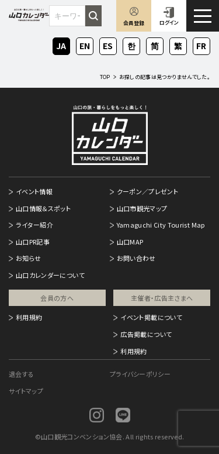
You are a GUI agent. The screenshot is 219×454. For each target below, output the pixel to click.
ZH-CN (154, 47)
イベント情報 (34, 191)
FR (201, 44)
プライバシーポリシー (140, 374)
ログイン (169, 22)
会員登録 (133, 23)
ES (108, 44)
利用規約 (29, 317)
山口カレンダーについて (50, 275)
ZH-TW (178, 47)
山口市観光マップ (142, 208)
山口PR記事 (33, 241)
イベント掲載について (151, 317)
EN (85, 44)
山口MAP (130, 241)
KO (131, 44)
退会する (21, 374)
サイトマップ (26, 390)
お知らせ (28, 258)
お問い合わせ (136, 258)
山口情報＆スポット (43, 208)
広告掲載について (146, 334)
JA (61, 44)
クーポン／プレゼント (148, 191)
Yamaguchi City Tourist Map (161, 224)
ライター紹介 (34, 224)
